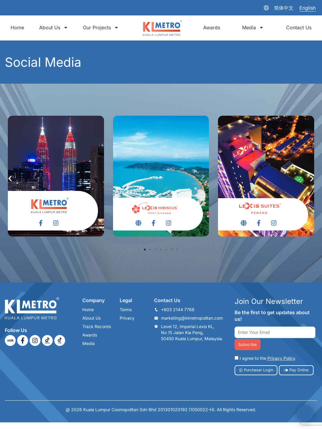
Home (17, 27)
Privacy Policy (281, 358)
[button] (145, 249)
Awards (211, 27)
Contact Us (298, 27)
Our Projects (101, 27)
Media (253, 27)
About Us (53, 27)
